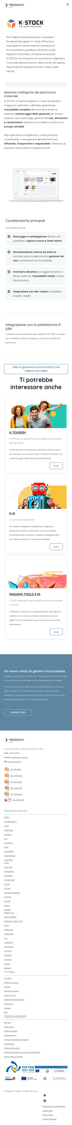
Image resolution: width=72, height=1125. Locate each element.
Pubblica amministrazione (14, 999)
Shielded (7, 910)
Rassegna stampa (11, 991)
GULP (6, 847)
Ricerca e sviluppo (11, 982)
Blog (6, 1012)
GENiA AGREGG (10, 917)
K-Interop (8, 834)
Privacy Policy (48, 1115)
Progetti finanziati (50, 1119)
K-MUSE (7, 901)
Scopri (56, 466)
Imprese (7, 1008)
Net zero (7, 1022)
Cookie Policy (48, 1110)
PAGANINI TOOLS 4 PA (24, 594)
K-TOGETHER (9, 880)
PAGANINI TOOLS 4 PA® (13, 921)
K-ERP (6, 826)
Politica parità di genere (13, 1056)
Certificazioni (9, 1044)
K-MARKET (8, 876)
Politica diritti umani (12, 1048)
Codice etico (9, 1027)
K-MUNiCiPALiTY (10, 822)
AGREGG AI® (9, 913)
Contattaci (18, 712)
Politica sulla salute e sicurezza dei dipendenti (22, 1052)
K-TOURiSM (17, 432)
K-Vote (7, 884)
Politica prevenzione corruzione (16, 1039)
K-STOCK (7, 897)
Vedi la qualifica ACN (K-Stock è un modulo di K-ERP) (36, 369)
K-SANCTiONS (9, 856)
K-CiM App (8, 867)
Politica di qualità (10, 1031)
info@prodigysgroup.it (19, 757)
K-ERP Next (8, 830)
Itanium (7, 905)
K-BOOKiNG (9, 871)
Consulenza (8, 1004)
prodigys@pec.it (14, 762)
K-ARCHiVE (8, 860)
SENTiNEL (8, 959)
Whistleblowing (10, 1035)
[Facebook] (45, 1095)
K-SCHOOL (8, 843)
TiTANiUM (8, 955)
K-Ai (12, 513)
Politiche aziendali (15, 1016)
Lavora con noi (10, 995)
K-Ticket (7, 888)
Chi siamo (8, 978)
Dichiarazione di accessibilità (54, 1106)
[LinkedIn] (45, 1101)
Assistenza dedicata (12, 893)
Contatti (7, 987)
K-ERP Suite (8, 934)
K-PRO (6, 817)
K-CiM (6, 863)
